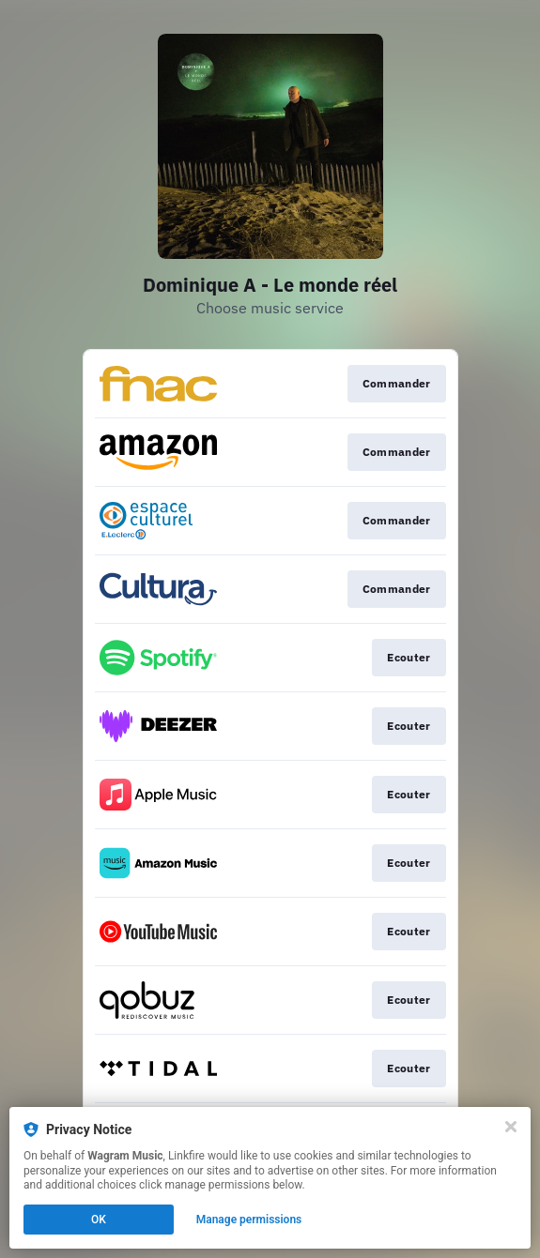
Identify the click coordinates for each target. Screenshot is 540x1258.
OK (98, 1219)
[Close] (511, 1127)
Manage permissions (249, 1219)
